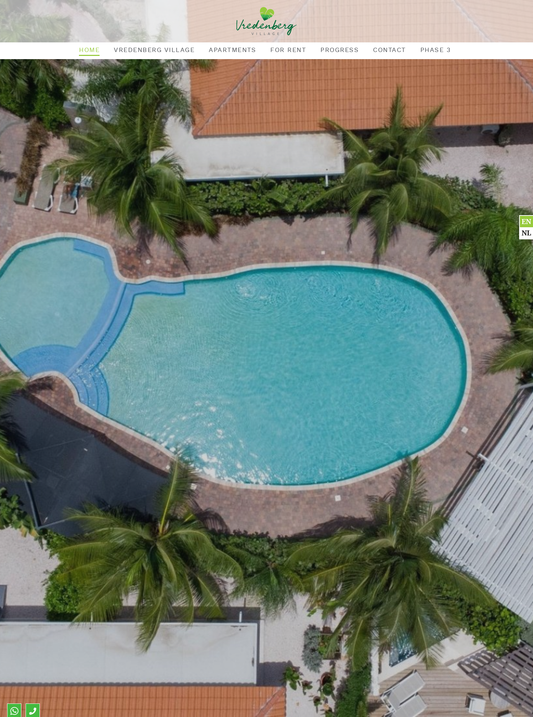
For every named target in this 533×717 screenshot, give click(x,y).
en (526, 221)
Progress (339, 50)
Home (89, 50)
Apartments (232, 50)
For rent (288, 50)
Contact (389, 50)
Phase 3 (435, 50)
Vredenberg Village (154, 50)
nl (526, 233)
